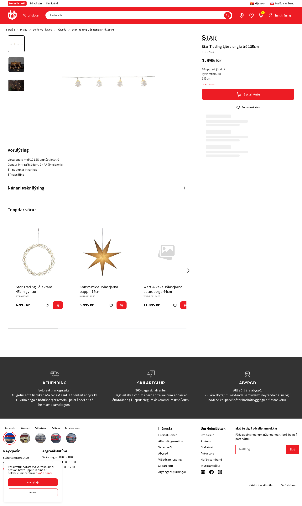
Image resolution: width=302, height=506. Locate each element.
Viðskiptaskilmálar (261, 485)
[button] (33, 482)
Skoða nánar (44, 473)
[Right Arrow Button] (188, 271)
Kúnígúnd (52, 3)
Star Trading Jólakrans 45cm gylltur (34, 289)
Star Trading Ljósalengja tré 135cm (93, 29)
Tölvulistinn (36, 3)
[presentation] (31, 15)
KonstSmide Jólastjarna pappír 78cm (99, 289)
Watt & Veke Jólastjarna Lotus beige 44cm (162, 289)
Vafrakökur (288, 485)
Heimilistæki (17, 3)
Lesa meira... (209, 84)
